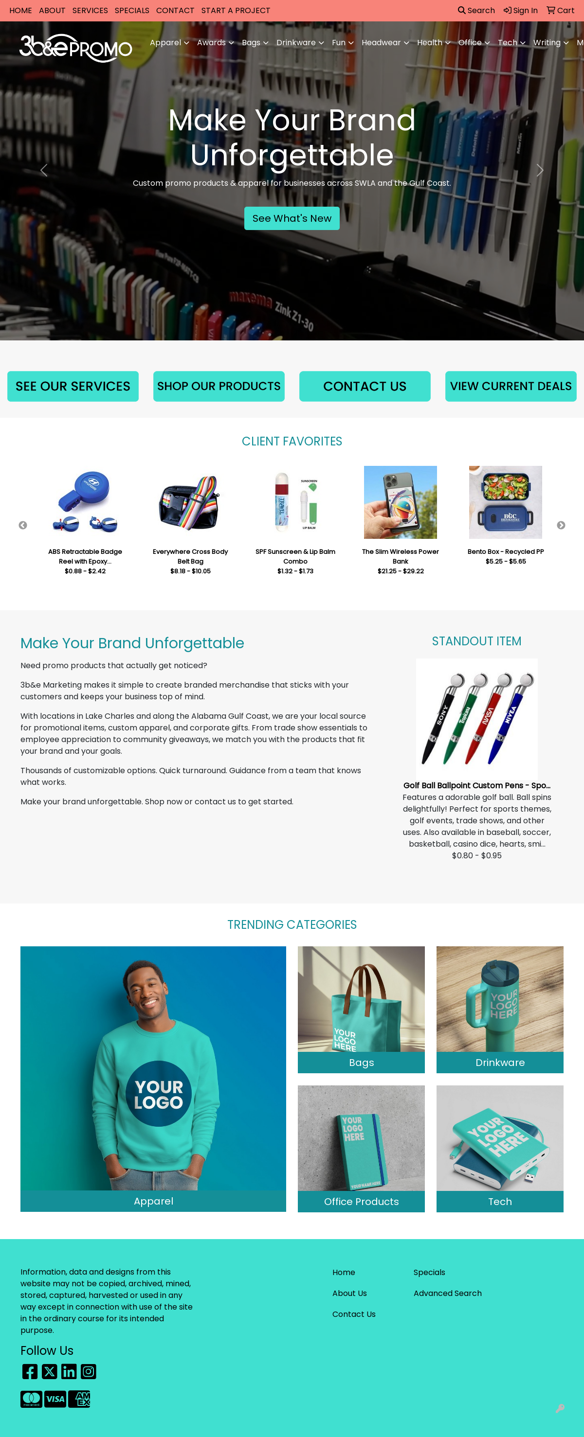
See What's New (292, 218)
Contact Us (354, 1314)
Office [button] (470, 42)
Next (561, 526)
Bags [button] (251, 42)
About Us (349, 1293)
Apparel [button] (165, 42)
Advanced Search (448, 1293)
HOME (20, 10)
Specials (429, 1272)
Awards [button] (211, 42)
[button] (44, 170)
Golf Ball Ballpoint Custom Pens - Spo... (476, 785)
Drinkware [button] (296, 42)
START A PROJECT (236, 10)
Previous (23, 526)
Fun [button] (339, 42)
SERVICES (90, 10)
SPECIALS (132, 10)
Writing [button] (547, 42)
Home (343, 1272)
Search (476, 10)
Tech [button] (507, 42)
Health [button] (429, 42)
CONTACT (175, 10)
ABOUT (52, 10)
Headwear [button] (381, 42)
